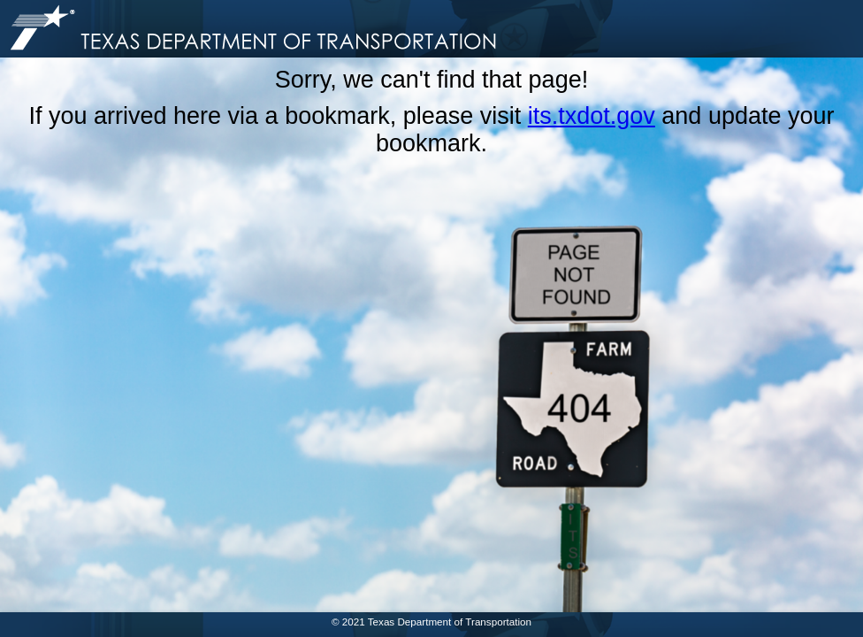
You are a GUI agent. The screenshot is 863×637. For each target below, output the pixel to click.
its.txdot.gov (591, 116)
